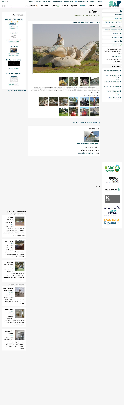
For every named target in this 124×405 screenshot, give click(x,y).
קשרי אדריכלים (68, 1)
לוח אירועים (38, 1)
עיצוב (82, 22)
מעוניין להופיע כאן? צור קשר (16, 90)
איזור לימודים (117, 41)
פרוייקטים (92, 1)
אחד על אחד (47, 1)
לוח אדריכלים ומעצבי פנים (113, 22)
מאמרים (99, 1)
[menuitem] (98, 2)
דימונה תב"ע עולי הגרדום (111, 86)
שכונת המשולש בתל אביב (111, 70)
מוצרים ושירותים (57, 1)
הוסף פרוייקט (116, 57)
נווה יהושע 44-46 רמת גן (112, 82)
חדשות (119, 11)
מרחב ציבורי (76, 22)
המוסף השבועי (117, 37)
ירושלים (92, 22)
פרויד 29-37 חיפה (113, 97)
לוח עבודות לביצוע (82, 1)
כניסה (3, 1)
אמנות (87, 22)
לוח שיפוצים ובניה (116, 26)
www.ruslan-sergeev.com (85, 153)
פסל (97, 22)
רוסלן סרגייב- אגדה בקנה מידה (91, 15)
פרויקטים (118, 19)
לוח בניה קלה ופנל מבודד (113, 30)
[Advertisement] (64, 170)
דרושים (31, 1)
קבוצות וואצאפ (116, 45)
